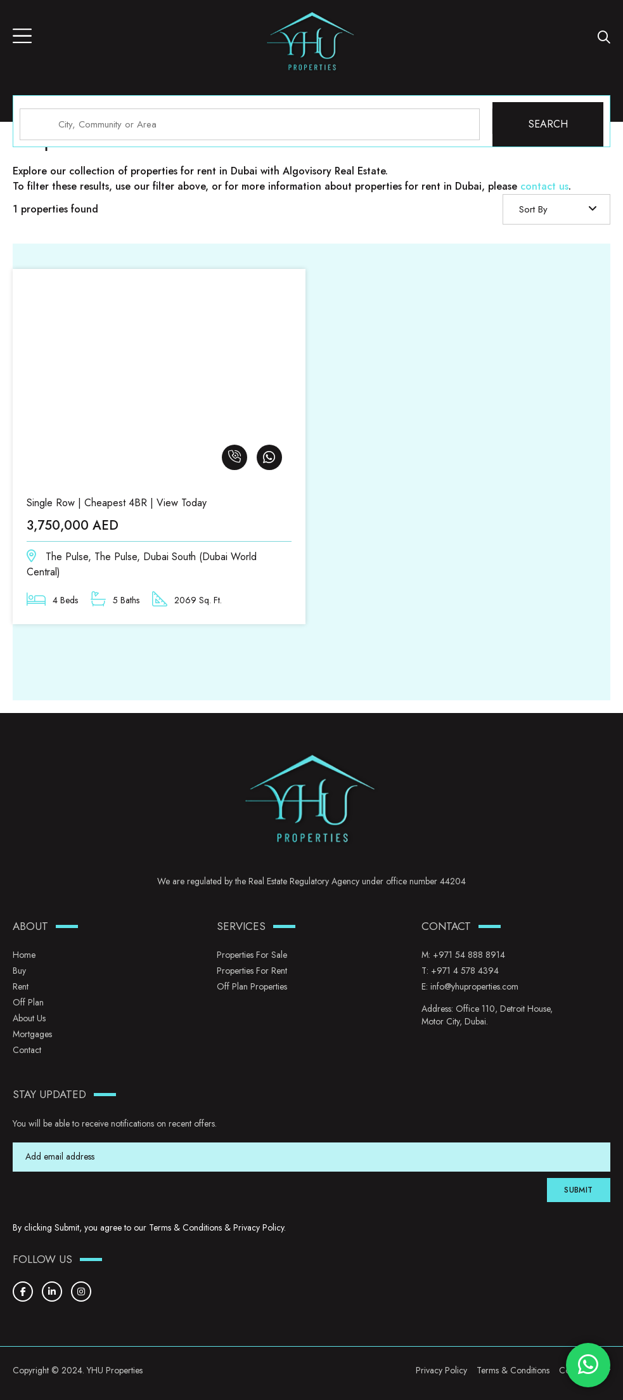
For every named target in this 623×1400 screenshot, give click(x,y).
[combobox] (556, 209)
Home (24, 954)
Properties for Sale (252, 954)
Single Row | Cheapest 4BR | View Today (117, 502)
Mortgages (32, 1034)
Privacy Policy (258, 1227)
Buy (19, 970)
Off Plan (28, 1002)
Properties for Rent (252, 970)
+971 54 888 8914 (469, 954)
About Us (29, 1018)
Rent (21, 986)
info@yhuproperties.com (474, 986)
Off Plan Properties (252, 986)
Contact (27, 1049)
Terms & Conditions (185, 1227)
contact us (544, 186)
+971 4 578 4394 (465, 970)
